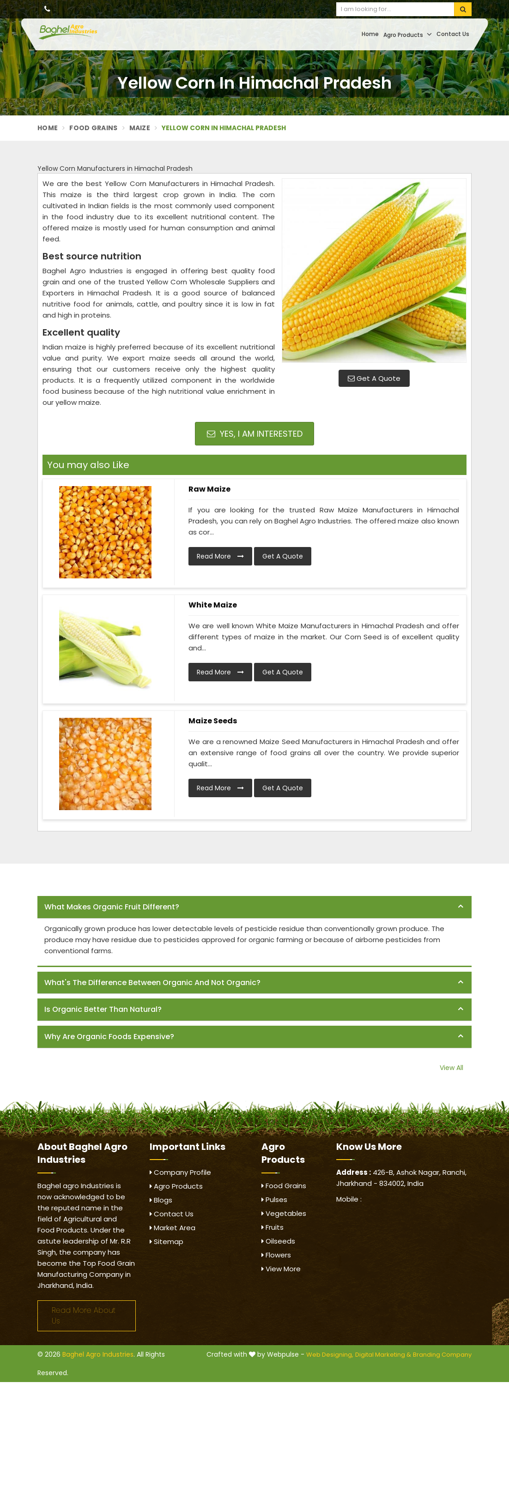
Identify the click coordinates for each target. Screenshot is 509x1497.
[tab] (254, 907)
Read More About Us (83, 1315)
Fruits (272, 1227)
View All (451, 1067)
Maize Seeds (212, 720)
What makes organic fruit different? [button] (111, 907)
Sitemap (166, 1241)
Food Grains (93, 127)
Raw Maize (209, 489)
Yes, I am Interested (255, 433)
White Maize (212, 605)
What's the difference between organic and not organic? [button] (152, 982)
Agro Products (407, 34)
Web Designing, (329, 1354)
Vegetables (283, 1213)
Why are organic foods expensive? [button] (109, 1036)
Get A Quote (374, 378)
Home (370, 34)
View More (281, 1269)
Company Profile (180, 1172)
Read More (220, 556)
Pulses (274, 1199)
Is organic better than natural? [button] (103, 1009)
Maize (140, 127)
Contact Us (452, 34)
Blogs (161, 1200)
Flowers (276, 1255)
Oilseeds (278, 1241)
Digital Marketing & (383, 1354)
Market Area (172, 1227)
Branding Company (442, 1354)
